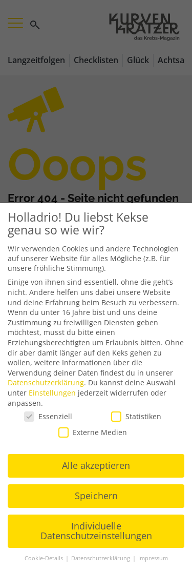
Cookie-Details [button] (45, 558)
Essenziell (48, 416)
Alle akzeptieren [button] (96, 465)
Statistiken (136, 416)
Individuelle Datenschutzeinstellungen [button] (96, 531)
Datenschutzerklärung (46, 382)
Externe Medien (92, 432)
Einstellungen (52, 393)
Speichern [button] (96, 495)
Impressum (153, 558)
